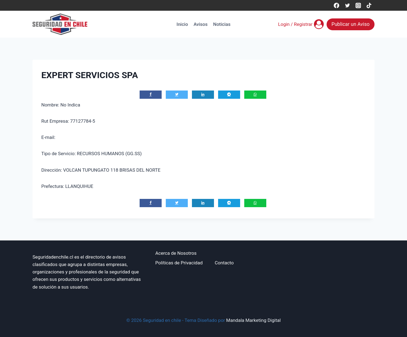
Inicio (182, 24)
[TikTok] (369, 5)
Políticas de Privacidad (179, 262)
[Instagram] (358, 5)
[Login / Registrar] (301, 24)
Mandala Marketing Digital (253, 320)
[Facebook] (336, 5)
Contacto (224, 262)
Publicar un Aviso (351, 24)
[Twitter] (347, 5)
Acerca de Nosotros (176, 253)
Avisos (201, 24)
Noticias (221, 24)
